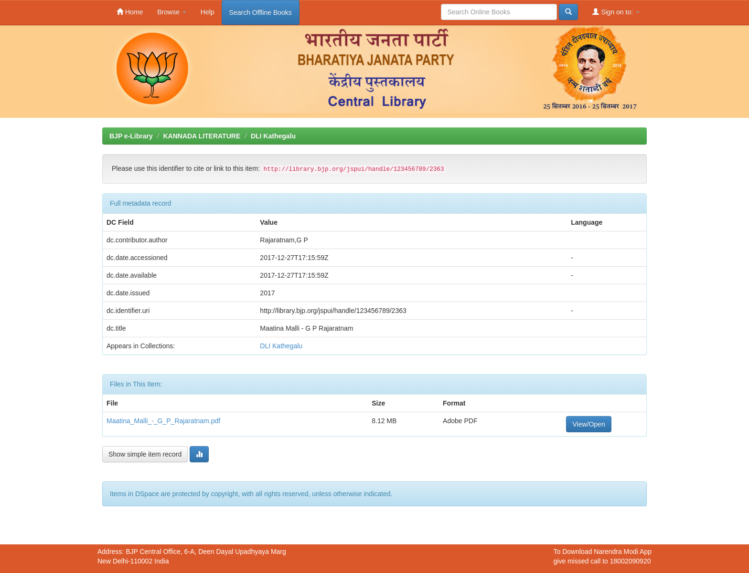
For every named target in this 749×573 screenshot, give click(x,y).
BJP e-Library (131, 136)
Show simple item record (145, 454)
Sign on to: (616, 12)
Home (130, 12)
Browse (171, 12)
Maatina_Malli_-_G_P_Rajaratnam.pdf (163, 421)
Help (207, 12)
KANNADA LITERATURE (201, 136)
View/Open (588, 424)
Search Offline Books (260, 12)
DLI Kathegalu (273, 136)
